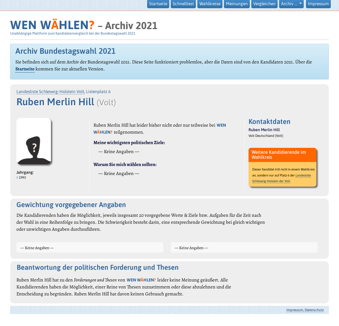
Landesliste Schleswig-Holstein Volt (50, 91)
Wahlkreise (209, 3)
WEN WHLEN (52, 25)
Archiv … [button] (289, 3)
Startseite (158, 3)
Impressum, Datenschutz (305, 310)
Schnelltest (183, 3)
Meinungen (237, 3)
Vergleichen (264, 3)
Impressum (318, 3)
